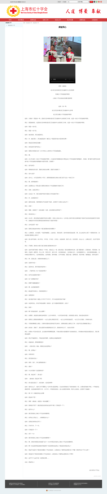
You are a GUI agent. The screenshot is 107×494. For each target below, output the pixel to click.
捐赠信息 (82, 20)
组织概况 (21, 20)
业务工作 (45, 20)
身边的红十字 (11, 25)
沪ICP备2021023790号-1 (53, 484)
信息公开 (58, 20)
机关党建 (70, 20)
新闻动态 (33, 20)
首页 (10, 20)
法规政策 (95, 20)
